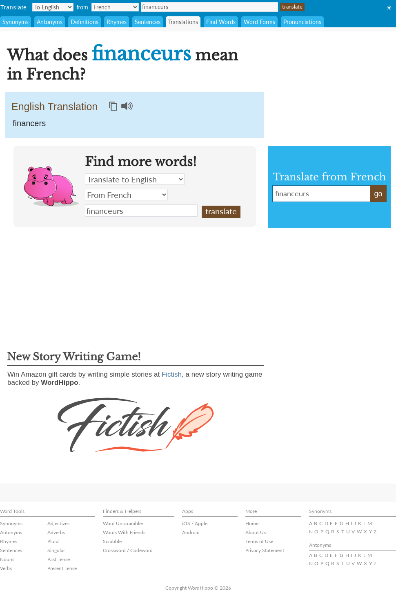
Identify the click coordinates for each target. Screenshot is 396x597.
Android (191, 532)
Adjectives (58, 523)
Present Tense (62, 568)
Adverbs (56, 532)
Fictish (172, 374)
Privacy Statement (264, 550)
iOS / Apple (194, 523)
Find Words (221, 21)
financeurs (209, 7)
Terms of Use (259, 541)
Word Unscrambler (123, 523)
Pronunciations (302, 21)
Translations (183, 21)
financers (29, 123)
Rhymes (117, 21)
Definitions (84, 21)
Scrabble (112, 541)
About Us (255, 532)
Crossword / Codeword (128, 550)
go (378, 194)
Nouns (7, 559)
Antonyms (49, 21)
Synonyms (15, 21)
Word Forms (259, 21)
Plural (53, 541)
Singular (56, 550)
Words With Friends (124, 532)
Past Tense (58, 559)
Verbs (6, 568)
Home (251, 523)
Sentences (147, 21)
